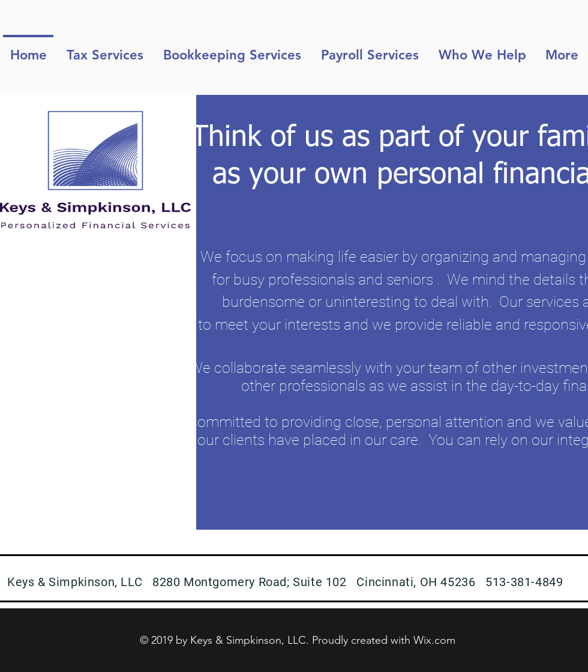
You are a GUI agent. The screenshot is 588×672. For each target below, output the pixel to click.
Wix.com (434, 640)
